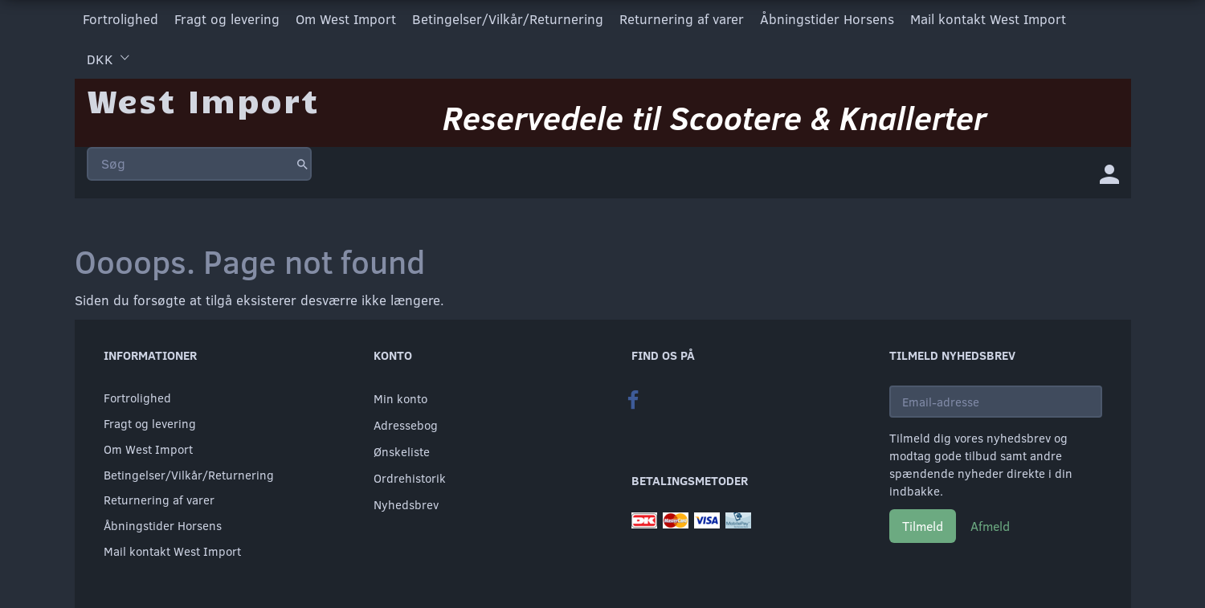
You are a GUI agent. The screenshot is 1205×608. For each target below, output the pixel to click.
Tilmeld (922, 525)
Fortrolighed (120, 19)
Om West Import (346, 19)
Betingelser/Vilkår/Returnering (507, 19)
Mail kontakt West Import (988, 19)
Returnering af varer (681, 19)
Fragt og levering (227, 19)
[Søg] (302, 163)
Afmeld (990, 525)
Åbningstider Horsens (827, 19)
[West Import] (203, 100)
